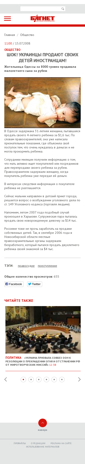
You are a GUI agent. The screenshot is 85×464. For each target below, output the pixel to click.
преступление (47, 266)
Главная (10, 35)
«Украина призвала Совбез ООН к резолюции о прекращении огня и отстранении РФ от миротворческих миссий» (43, 359)
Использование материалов (42, 446)
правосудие (26, 266)
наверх (42, 429)
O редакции (38, 443)
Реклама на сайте (61, 443)
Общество (27, 35)
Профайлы (20, 443)
